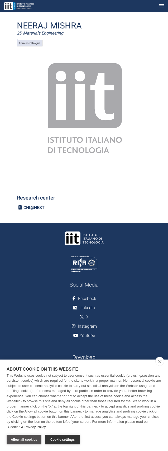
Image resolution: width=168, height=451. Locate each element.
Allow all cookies (24, 440)
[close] (159, 361)
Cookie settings (62, 440)
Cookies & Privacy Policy (27, 427)
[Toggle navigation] (161, 6)
